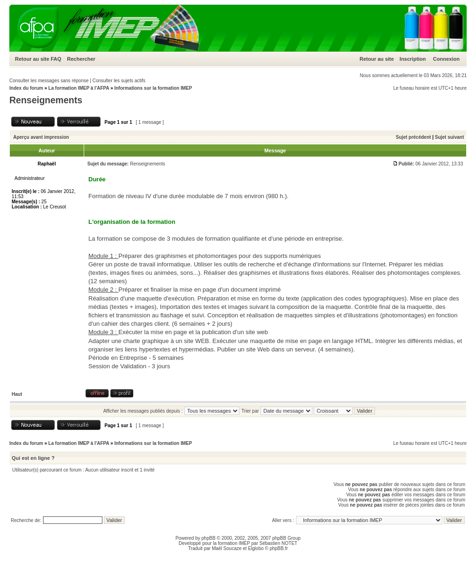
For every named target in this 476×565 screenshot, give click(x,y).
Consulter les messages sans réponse (49, 80)
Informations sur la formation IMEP (153, 88)
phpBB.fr (279, 548)
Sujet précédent (413, 137)
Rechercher (81, 59)
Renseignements (45, 100)
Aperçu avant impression (41, 137)
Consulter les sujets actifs (119, 80)
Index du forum (26, 88)
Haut (17, 394)
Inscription (413, 59)
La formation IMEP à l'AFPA (78, 88)
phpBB (209, 538)
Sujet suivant (449, 137)
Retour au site (32, 59)
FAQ (55, 59)
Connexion (446, 59)
